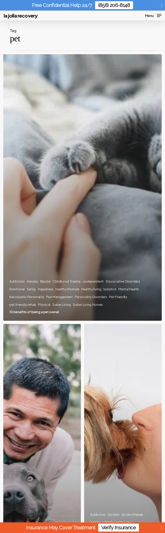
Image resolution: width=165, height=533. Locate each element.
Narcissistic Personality (26, 297)
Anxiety (32, 281)
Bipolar (45, 281)
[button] (153, 15)
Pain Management (59, 297)
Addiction (17, 281)
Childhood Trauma (66, 281)
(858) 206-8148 (114, 5)
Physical (44, 304)
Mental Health (128, 289)
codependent (93, 281)
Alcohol (113, 514)
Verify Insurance (118, 528)
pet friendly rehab (22, 304)
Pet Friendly (118, 297)
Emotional (17, 289)
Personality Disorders (91, 297)
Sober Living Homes (88, 304)
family (31, 289)
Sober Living (61, 304)
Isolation (109, 289)
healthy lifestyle (67, 289)
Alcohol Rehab (132, 514)
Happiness (45, 289)
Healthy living (91, 289)
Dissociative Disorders (123, 281)
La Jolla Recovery (20, 15)
